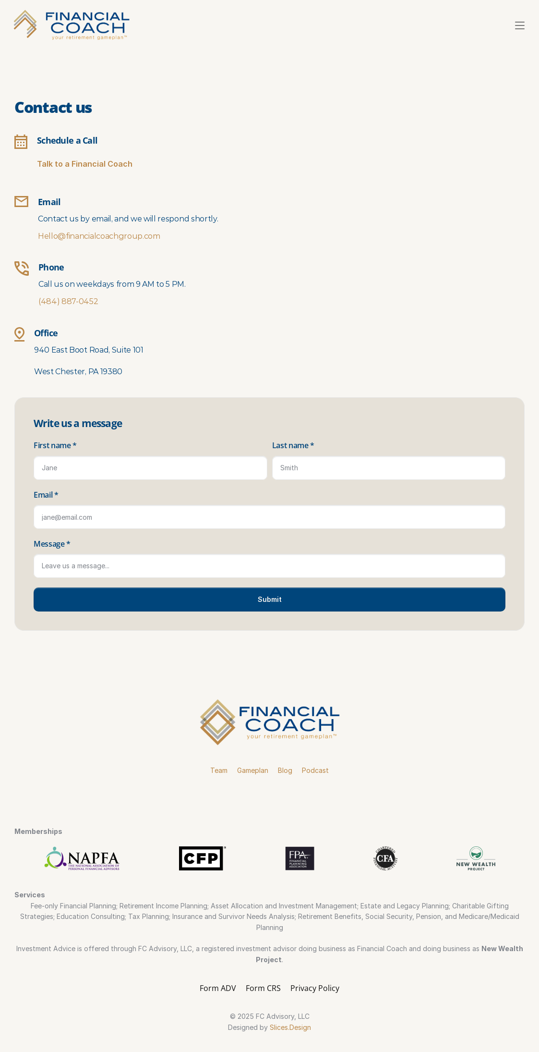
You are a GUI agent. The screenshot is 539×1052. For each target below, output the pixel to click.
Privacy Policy (314, 988)
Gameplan (252, 770)
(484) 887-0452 (68, 301)
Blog (285, 770)
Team (219, 770)
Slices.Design (290, 1027)
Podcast (315, 770)
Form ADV (218, 988)
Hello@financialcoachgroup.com (99, 236)
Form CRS (263, 988)
